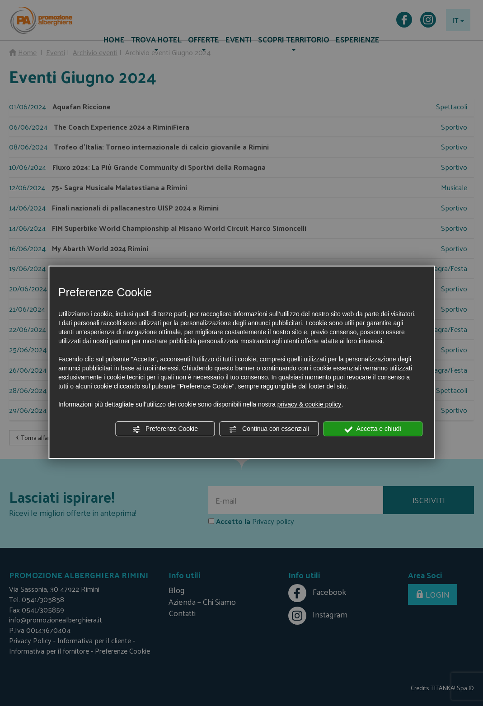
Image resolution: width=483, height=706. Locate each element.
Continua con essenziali (269, 429)
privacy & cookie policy (309, 404)
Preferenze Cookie (165, 429)
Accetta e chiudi (373, 429)
